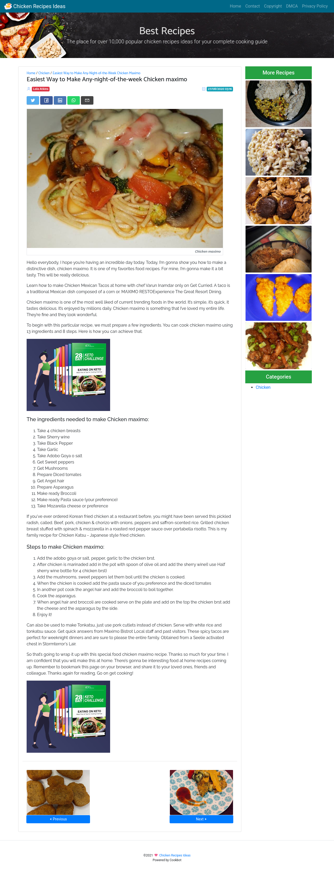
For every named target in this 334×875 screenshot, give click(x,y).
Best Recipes (167, 31)
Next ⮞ (201, 819)
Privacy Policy (315, 6)
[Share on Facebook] (46, 100)
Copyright (273, 6)
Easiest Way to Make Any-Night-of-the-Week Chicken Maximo (96, 73)
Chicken (44, 73)
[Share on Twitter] (33, 100)
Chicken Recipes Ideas (34, 6)
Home (235, 6)
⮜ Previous (58, 819)
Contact (252, 6)
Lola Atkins (41, 88)
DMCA (292, 6)
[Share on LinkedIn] (60, 100)
